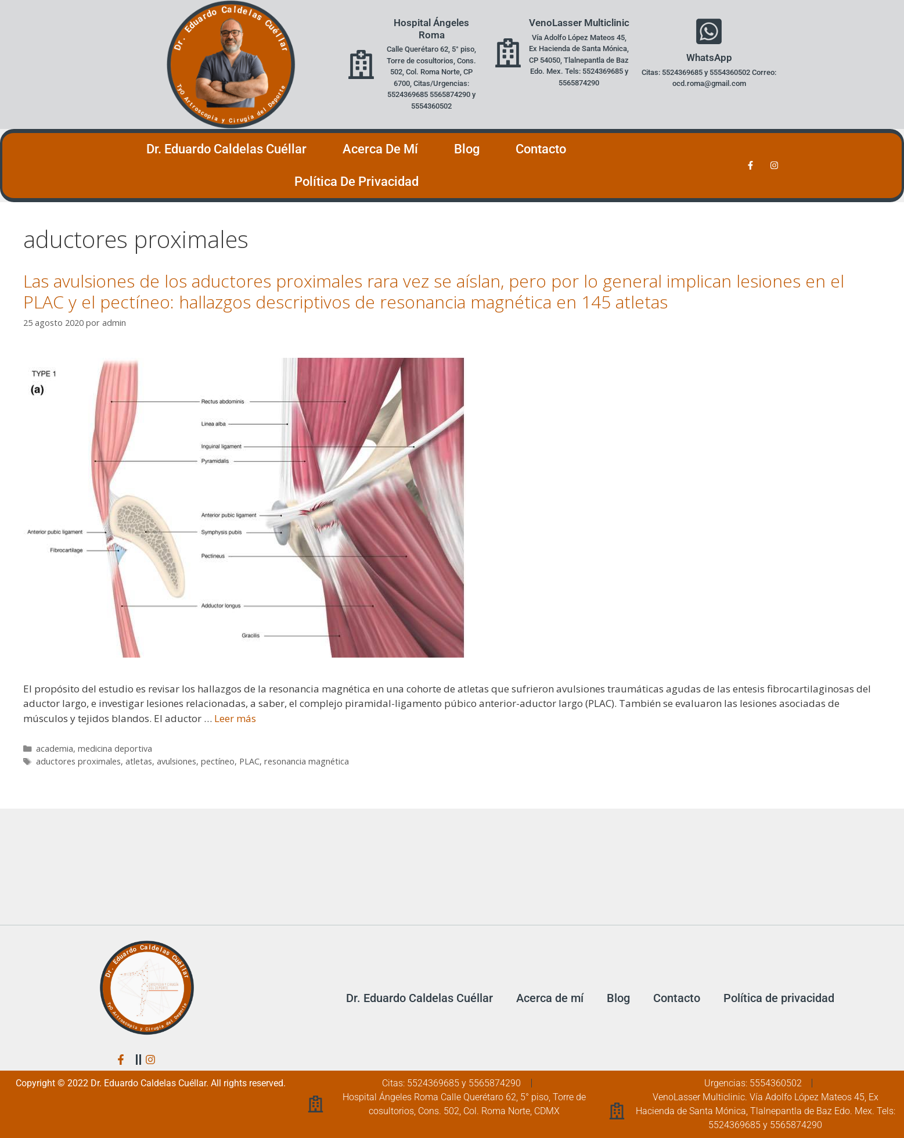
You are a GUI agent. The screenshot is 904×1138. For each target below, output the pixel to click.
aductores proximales (78, 761)
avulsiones (176, 761)
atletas (138, 761)
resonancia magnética (306, 761)
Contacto (541, 149)
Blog (467, 149)
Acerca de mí (380, 149)
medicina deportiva (115, 748)
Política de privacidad (356, 181)
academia (54, 748)
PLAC (249, 761)
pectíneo (218, 761)
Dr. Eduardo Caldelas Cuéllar (226, 149)
